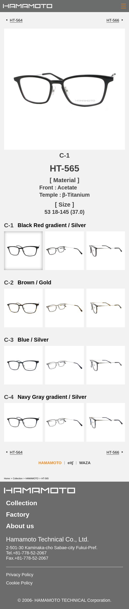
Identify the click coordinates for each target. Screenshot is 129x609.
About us (20, 526)
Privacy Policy (19, 574)
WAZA (85, 463)
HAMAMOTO (50, 463)
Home (7, 478)
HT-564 (16, 20)
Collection (18, 478)
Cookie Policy (19, 582)
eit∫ (70, 463)
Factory (17, 514)
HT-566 (112, 20)
